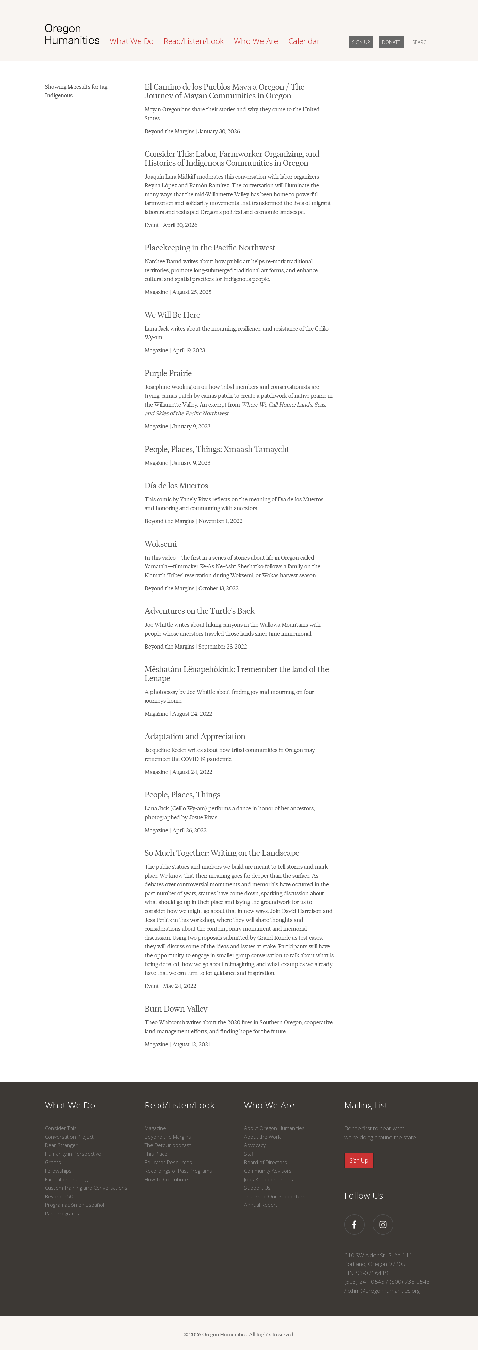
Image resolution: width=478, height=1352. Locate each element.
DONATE (391, 42)
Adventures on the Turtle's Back (200, 610)
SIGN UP (361, 42)
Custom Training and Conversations (86, 1187)
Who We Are (269, 1105)
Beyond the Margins (168, 1136)
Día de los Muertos (176, 485)
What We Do (70, 1105)
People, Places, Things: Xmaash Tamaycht (217, 448)
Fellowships (58, 1170)
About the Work (262, 1136)
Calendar (304, 40)
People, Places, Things (182, 794)
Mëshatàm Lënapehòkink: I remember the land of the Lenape (237, 673)
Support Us (257, 1187)
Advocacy (255, 1145)
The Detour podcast (168, 1145)
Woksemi (161, 543)
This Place (156, 1153)
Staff (249, 1153)
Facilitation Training (66, 1179)
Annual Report (260, 1204)
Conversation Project (69, 1136)
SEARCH (421, 42)
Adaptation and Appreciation (195, 735)
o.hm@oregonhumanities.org (384, 1290)
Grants (53, 1162)
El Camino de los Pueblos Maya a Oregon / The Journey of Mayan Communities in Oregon (224, 90)
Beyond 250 (59, 1196)
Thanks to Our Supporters (274, 1196)
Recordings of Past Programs (178, 1170)
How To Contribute (166, 1179)
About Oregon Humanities (274, 1128)
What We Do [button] (132, 40)
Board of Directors (265, 1162)
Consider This (61, 1128)
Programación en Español (74, 1204)
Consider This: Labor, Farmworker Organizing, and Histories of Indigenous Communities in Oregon (232, 157)
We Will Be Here (172, 314)
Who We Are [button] (256, 40)
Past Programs (62, 1213)
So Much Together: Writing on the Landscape (222, 852)
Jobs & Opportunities (268, 1179)
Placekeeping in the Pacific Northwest (210, 247)
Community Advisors (268, 1170)
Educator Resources (168, 1162)
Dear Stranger (61, 1145)
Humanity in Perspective (73, 1153)
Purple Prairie (168, 372)
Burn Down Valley (176, 1008)
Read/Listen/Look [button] (194, 40)
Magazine (155, 1128)
